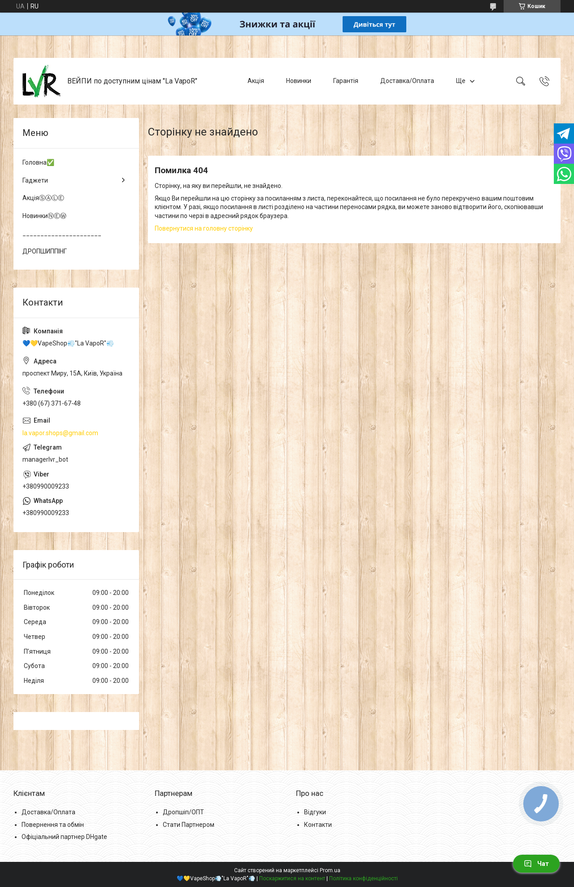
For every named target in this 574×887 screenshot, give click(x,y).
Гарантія (345, 80)
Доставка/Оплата (407, 80)
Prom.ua (330, 870)
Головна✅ (38, 162)
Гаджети (35, 180)
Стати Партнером (188, 824)
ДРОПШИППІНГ (44, 251)
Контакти (318, 824)
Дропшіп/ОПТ (183, 812)
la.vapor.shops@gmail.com (60, 433)
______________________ (61, 233)
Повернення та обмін (53, 824)
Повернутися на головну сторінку (204, 228)
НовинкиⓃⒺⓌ (44, 215)
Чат (536, 864)
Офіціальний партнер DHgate (64, 836)
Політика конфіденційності (363, 878)
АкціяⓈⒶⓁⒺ (43, 197)
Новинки (298, 80)
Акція (256, 80)
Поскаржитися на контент (292, 878)
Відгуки (315, 812)
